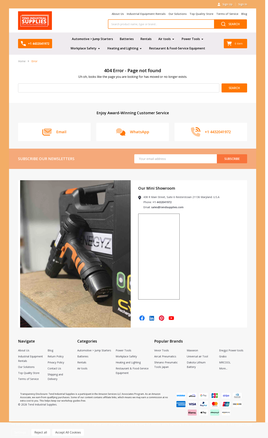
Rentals (146, 39)
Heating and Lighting (122, 48)
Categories (87, 341)
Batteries (127, 39)
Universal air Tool (197, 356)
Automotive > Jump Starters (92, 39)
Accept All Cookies (68, 432)
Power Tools (191, 39)
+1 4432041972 (162, 202)
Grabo (223, 356)
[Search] (230, 24)
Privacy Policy (56, 362)
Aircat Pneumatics (165, 356)
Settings (20, 432)
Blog (244, 14)
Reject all (40, 432)
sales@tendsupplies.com (167, 207)
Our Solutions (178, 14)
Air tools (164, 39)
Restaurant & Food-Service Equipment (177, 48)
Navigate (26, 341)
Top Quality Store (201, 14)
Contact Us (54, 368)
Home (22, 61)
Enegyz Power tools (231, 350)
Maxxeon (192, 350)
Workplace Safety (83, 48)
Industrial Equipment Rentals (146, 14)
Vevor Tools (161, 350)
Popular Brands (168, 341)
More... (223, 368)
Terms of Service (227, 14)
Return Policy (56, 356)
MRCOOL (225, 362)
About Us (118, 14)
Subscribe (232, 159)
